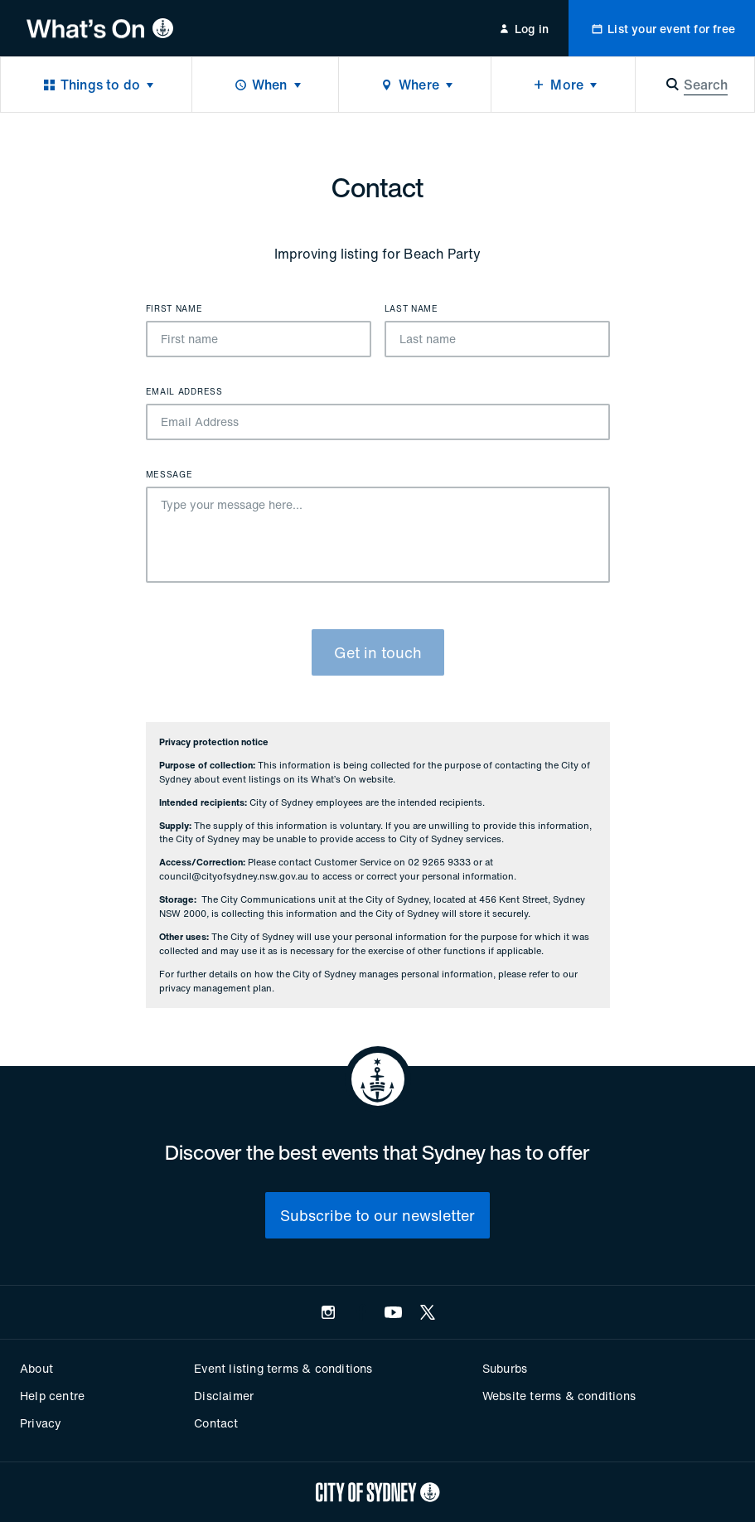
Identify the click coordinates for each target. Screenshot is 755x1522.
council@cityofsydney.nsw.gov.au (233, 876)
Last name (411, 309)
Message (169, 475)
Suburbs (504, 1368)
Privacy (40, 1423)
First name (174, 309)
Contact (216, 1423)
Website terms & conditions (559, 1395)
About (36, 1368)
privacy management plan (215, 988)
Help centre (52, 1395)
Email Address (184, 392)
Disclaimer (224, 1395)
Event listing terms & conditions (283, 1368)
